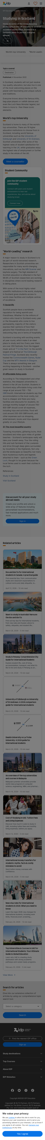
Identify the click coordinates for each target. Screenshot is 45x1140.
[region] (22, 1124)
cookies (12, 1117)
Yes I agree (22, 1134)
